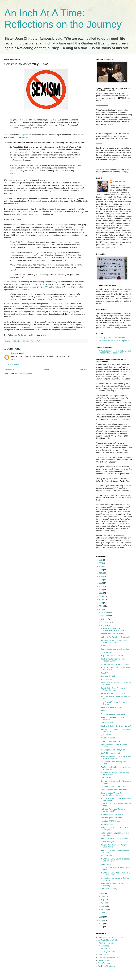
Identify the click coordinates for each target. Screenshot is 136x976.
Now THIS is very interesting (111, 753)
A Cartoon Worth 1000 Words (112, 814)
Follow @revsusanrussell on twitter (111, 338)
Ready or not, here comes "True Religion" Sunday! (113, 660)
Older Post (83, 369)
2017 (101, 586)
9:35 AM (14, 360)
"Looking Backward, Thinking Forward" (115, 664)
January (104, 913)
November (105, 616)
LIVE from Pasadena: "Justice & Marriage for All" (113, 810)
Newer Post (9, 369)
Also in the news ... (108, 824)
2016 (101, 590)
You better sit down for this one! (112, 786)
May (103, 900)
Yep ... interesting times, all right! (113, 714)
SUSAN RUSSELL (120, 182)
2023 (101, 566)
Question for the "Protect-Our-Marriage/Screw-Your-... (112, 794)
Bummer (104, 711)
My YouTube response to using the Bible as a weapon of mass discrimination (114, 352)
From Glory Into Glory (106, 952)
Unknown (14, 353)
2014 (101, 596)
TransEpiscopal (104, 963)
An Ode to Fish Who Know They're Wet (115, 637)
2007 (101, 924)
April (103, 903)
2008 (101, 920)
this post (23, 135)
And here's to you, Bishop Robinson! (114, 838)
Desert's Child (103, 946)
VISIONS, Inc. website (52, 287)
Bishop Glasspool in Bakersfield (113, 634)
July (103, 893)
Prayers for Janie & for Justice (112, 656)
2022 (101, 570)
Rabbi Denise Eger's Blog (108, 957)
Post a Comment (14, 364)
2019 (101, 580)
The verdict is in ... (107, 652)
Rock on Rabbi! (106, 856)
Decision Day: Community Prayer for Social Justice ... (114, 846)
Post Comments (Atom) (23, 374)
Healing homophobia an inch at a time (115, 649)
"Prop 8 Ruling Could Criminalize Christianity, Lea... (113, 689)
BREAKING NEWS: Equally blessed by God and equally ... (115, 860)
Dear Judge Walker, (108, 723)
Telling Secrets (104, 960)
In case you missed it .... (110, 738)
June (103, 896)
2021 (101, 573)
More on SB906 (106, 680)
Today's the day (106, 864)
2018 (101, 583)
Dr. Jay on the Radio (108, 676)
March (103, 906)
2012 (101, 603)
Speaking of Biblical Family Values (114, 750)
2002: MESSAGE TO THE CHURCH (112, 937)
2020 (101, 576)
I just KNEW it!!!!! (107, 735)
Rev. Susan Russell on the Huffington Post (114, 341)
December (105, 612)
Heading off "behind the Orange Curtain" (116, 726)
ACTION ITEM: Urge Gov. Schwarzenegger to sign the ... (113, 629)
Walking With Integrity (106, 966)
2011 (101, 606)
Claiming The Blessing (106, 943)
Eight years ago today (109, 889)
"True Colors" (106, 778)
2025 (101, 560)
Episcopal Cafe (104, 949)
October (104, 619)
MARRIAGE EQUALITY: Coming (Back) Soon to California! (116, 758)
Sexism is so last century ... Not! (113, 693)
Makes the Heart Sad (109, 646)
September (105, 622)
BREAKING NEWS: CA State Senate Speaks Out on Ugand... (114, 641)
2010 (101, 610)
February (104, 909)
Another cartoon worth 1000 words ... (114, 790)
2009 (101, 917)
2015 (101, 593)
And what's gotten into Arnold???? (113, 818)
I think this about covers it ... (111, 741)
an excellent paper (29, 287)
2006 (101, 927)
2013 (101, 599)
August (104, 625)
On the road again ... (108, 842)
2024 (101, 563)
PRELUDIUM (103, 955)
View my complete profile (105, 248)
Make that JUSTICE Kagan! (111, 821)
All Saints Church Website (108, 940)
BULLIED (104, 673)
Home (46, 369)
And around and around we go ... (113, 707)
